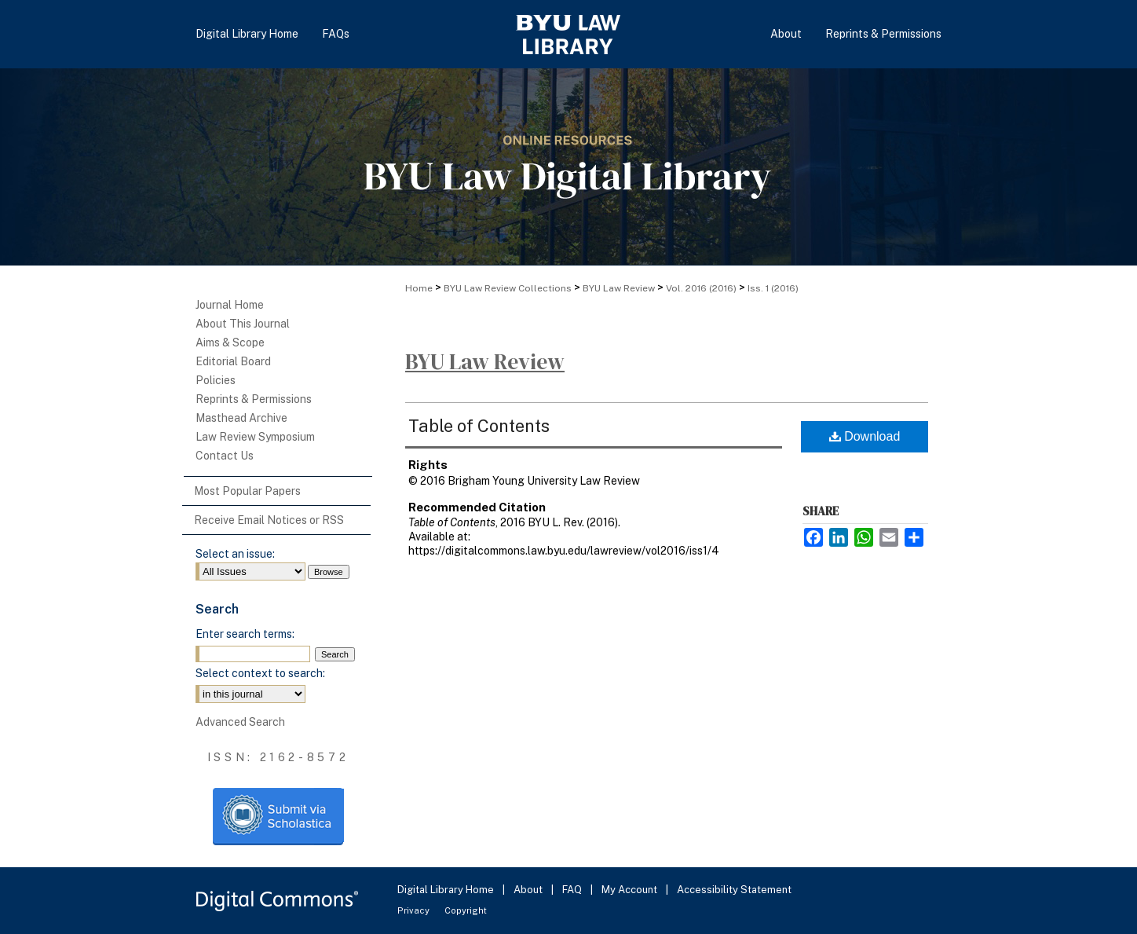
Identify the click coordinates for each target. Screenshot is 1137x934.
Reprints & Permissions (254, 399)
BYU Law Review (619, 288)
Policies (216, 380)
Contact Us (225, 455)
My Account (630, 890)
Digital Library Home (446, 890)
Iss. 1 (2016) (773, 288)
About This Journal (243, 323)
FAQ (573, 890)
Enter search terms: (245, 634)
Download (865, 436)
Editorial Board (233, 361)
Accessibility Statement (734, 890)
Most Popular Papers (247, 491)
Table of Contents (479, 426)
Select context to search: (260, 673)
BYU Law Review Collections (508, 288)
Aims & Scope (230, 342)
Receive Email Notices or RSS (269, 520)
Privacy (414, 910)
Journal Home (230, 305)
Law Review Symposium (255, 436)
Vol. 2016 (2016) (701, 288)
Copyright (465, 910)
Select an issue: (235, 554)
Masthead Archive (241, 418)
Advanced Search (240, 722)
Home (419, 288)
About (529, 890)
